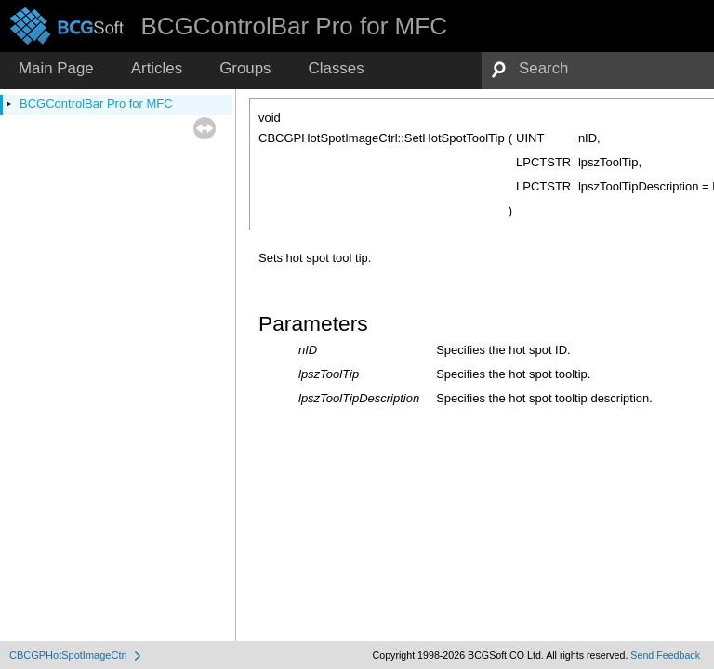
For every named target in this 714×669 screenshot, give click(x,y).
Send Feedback (665, 655)
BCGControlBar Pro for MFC (96, 104)
